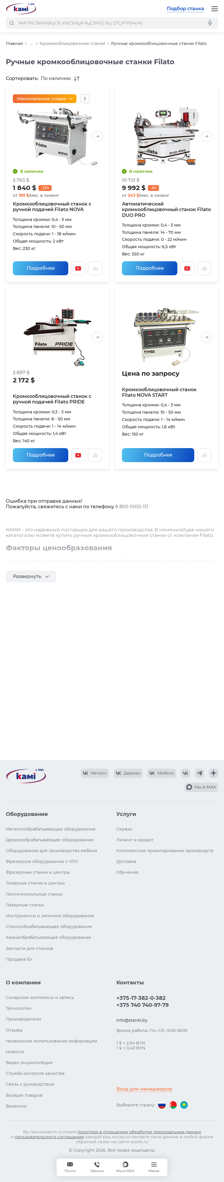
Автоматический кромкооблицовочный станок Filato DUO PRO (166, 209)
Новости (15, 1051)
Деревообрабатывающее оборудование (50, 839)
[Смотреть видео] (78, 268)
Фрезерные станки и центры (38, 872)
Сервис (124, 829)
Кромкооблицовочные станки (72, 43)
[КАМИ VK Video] (95, 773)
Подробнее (41, 268)
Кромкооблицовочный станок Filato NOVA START (159, 392)
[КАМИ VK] (185, 773)
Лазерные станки (25, 905)
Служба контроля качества (35, 1073)
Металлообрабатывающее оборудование (51, 829)
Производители (23, 1019)
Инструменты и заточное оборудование (50, 915)
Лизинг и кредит (134, 839)
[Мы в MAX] (125, 1167)
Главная (14, 43)
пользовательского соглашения (49, 1136)
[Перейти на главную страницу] (21, 8)
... (31, 43)
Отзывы (14, 1030)
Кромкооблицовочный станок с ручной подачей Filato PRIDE (52, 399)
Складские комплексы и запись (40, 997)
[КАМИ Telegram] (199, 773)
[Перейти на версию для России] (162, 1105)
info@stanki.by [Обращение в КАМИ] (132, 1020)
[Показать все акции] (84, 98)
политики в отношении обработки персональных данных (139, 1131)
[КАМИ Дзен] (213, 773)
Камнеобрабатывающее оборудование (48, 937)
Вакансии (16, 1106)
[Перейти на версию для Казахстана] (184, 1105)
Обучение (127, 872)
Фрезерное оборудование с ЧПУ (42, 861)
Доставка (126, 861)
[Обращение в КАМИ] (70, 1167)
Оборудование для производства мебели (51, 850)
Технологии (19, 1008)
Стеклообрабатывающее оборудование (49, 926)
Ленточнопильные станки (34, 894)
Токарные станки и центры (35, 883)
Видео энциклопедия (29, 1062)
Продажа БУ (19, 959)
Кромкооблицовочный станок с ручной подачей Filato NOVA (52, 206)
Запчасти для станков (29, 948)
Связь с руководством (30, 1084)
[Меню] (214, 8)
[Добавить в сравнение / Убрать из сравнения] (95, 268)
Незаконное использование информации (51, 1041)
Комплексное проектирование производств (165, 850)
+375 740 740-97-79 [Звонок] (97, 1167)
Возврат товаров (24, 1095)
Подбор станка (185, 8)
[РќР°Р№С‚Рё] (12, 23)
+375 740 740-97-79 (142, 1005)
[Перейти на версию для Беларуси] (173, 1105)
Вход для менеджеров (144, 1089)
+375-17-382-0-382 (141, 998)
